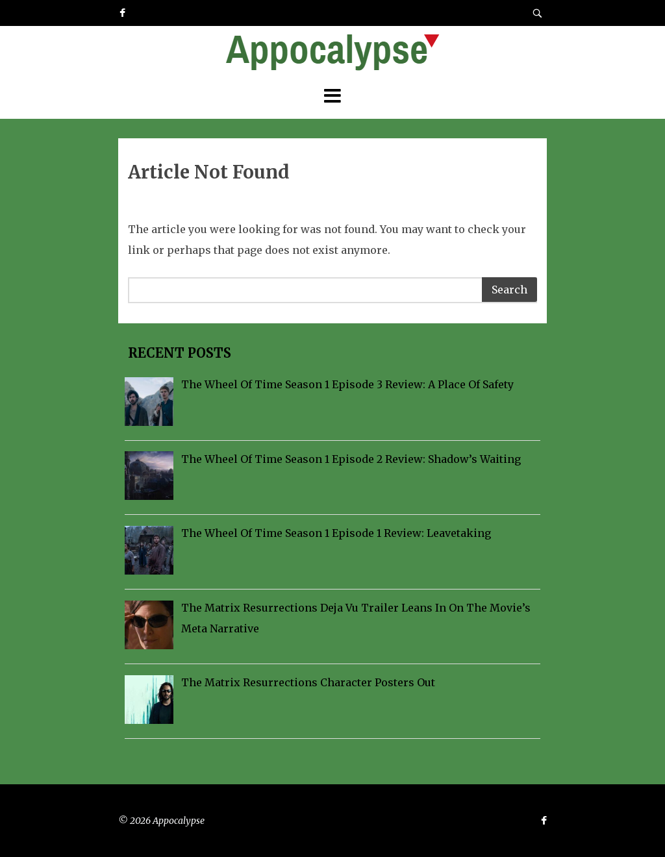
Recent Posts (178, 353)
